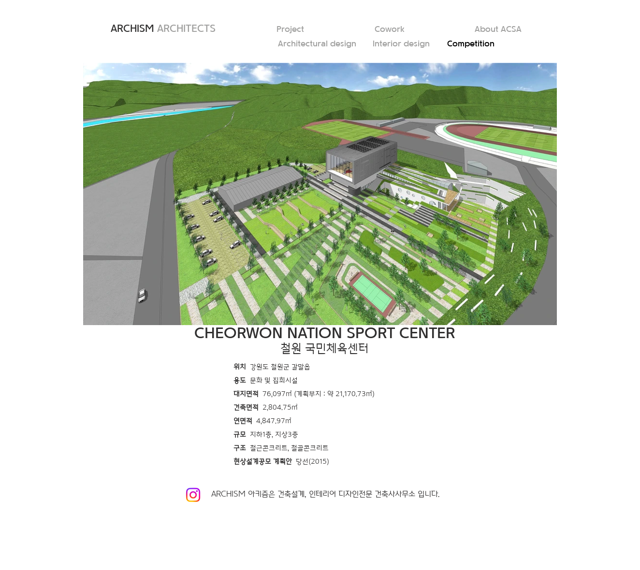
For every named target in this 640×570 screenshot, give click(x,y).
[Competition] (477, 44)
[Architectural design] (318, 44)
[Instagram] (193, 494)
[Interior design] (403, 44)
